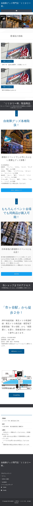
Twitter (3, 487)
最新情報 (16, 274)
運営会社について (16, 351)
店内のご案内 (5, 479)
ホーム (4, 476)
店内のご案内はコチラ (16, 190)
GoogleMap (16, 395)
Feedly (3, 490)
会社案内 (4, 482)
